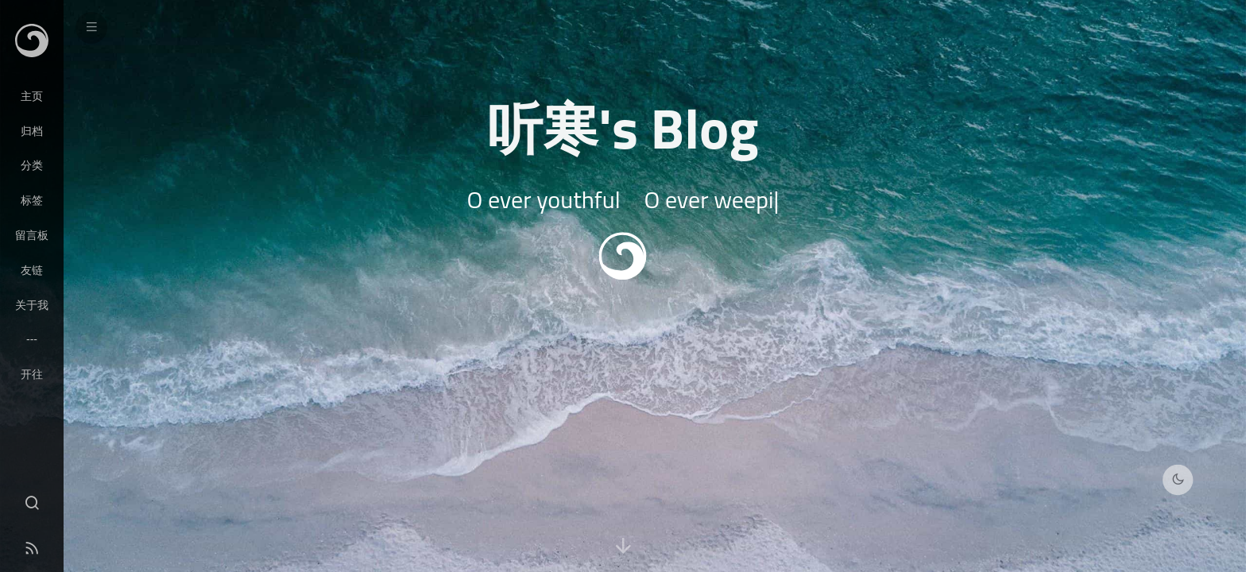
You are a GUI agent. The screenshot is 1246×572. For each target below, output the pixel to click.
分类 (32, 165)
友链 (32, 270)
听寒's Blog (622, 128)
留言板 (31, 235)
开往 (32, 374)
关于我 (31, 305)
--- (31, 339)
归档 (32, 131)
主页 (32, 96)
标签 (32, 200)
